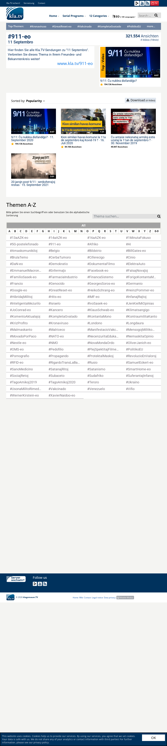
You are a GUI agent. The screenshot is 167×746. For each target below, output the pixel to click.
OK (153, 737)
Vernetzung (29, 3)
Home (54, 16)
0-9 (157, 231)
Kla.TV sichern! (13, 3)
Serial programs (74, 16)
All (84, 225)
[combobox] (124, 216)
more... (151, 26)
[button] (154, 3)
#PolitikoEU (134, 26)
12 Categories (99, 16)
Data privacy (110, 597)
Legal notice (97, 597)
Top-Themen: (16, 26)
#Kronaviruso (38, 26)
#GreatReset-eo (61, 26)
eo (124, 16)
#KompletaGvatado (109, 26)
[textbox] (124, 216)
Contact (41, 3)
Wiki (81, 597)
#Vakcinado (84, 26)
